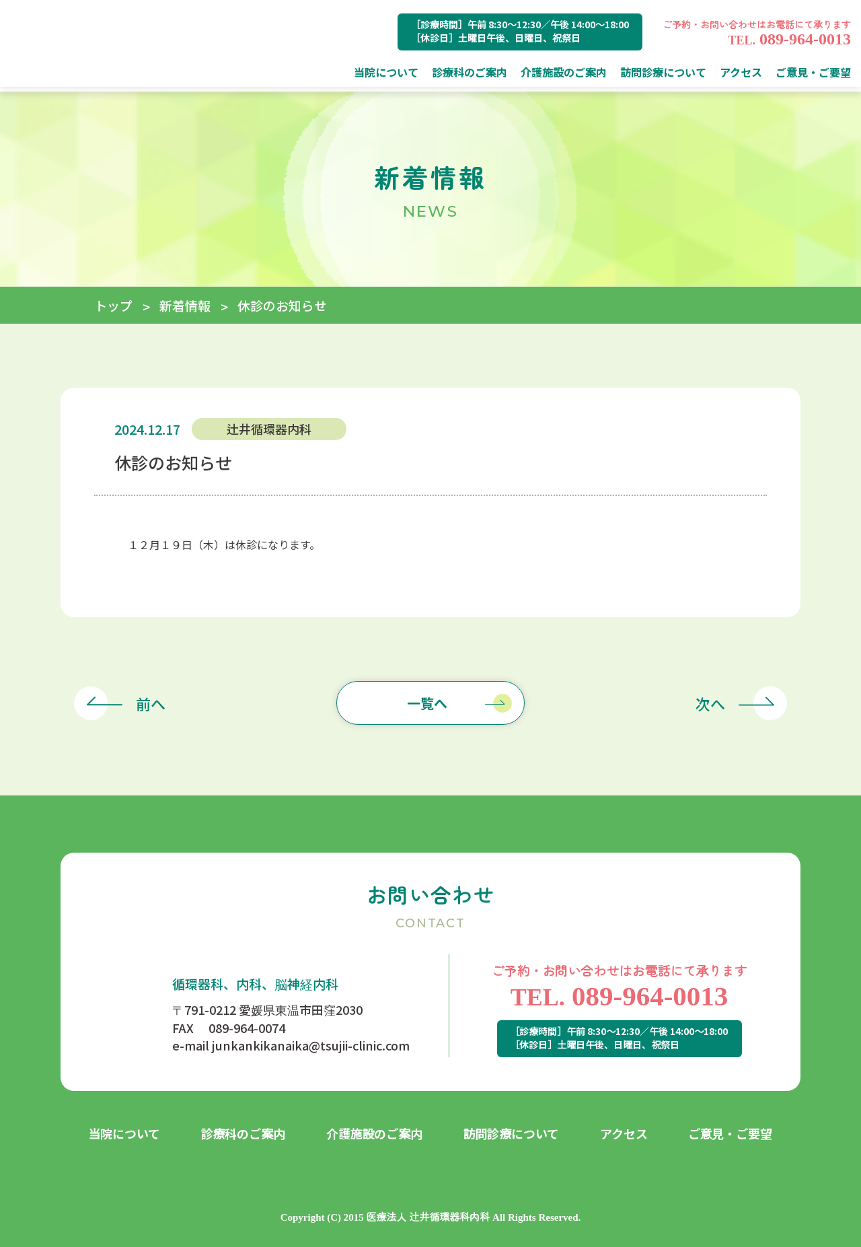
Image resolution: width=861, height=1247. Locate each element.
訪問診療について (511, 1133)
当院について (125, 1133)
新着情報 (185, 305)
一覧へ (427, 703)
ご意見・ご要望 (730, 1133)
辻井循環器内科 (269, 428)
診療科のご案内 (243, 1133)
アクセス (624, 1133)
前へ (150, 703)
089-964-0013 (789, 39)
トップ (113, 305)
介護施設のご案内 (374, 1133)
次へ (710, 703)
